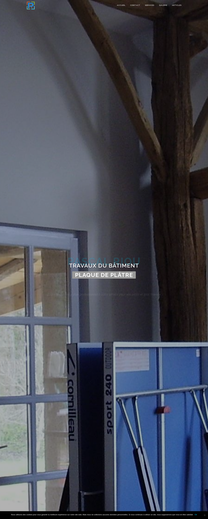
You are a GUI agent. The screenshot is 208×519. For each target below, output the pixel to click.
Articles (177, 5)
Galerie (163, 5)
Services (149, 5)
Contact (135, 5)
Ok (196, 515)
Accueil (121, 5)
